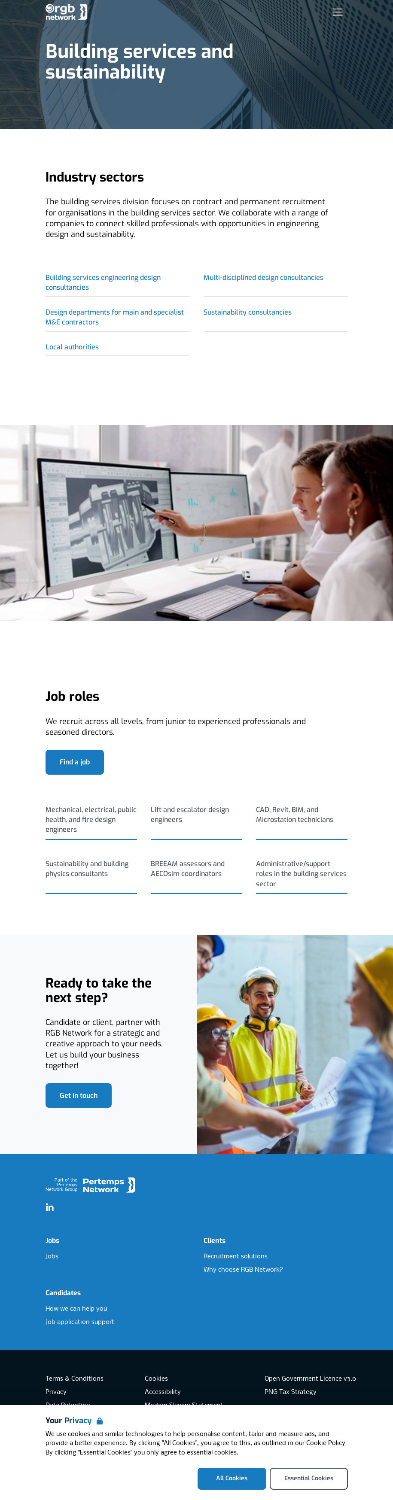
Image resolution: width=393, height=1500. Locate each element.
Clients (214, 1240)
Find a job (75, 762)
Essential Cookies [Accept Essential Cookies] (308, 1478)
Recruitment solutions (236, 1256)
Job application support (80, 1322)
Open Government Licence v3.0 (310, 1379)
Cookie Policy (325, 1443)
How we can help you (76, 1309)
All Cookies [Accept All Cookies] (231, 1478)
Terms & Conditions (75, 1379)
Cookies (156, 1379)
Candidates (63, 1292)
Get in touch (78, 1095)
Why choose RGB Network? (243, 1270)
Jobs (52, 1240)
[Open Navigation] (337, 12)
